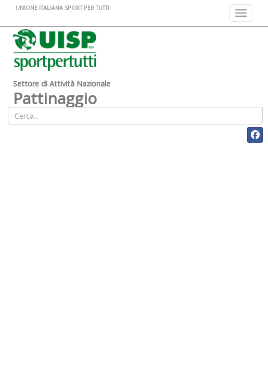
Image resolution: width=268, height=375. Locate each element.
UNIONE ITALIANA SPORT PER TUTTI (62, 7)
